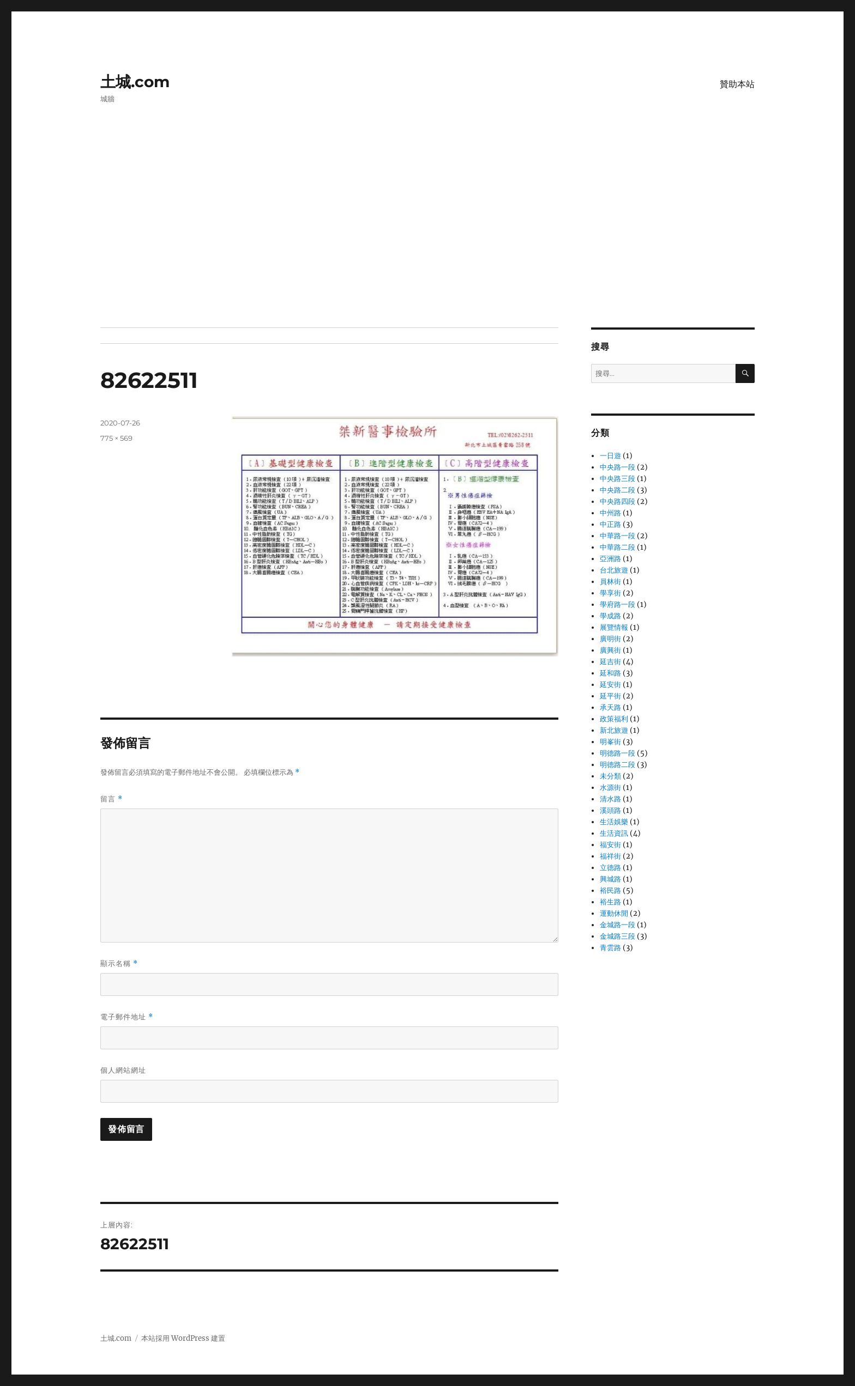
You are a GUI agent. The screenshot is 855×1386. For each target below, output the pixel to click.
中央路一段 (617, 467)
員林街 (610, 581)
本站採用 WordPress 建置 (183, 1338)
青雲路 (610, 947)
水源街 (610, 787)
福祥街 (610, 856)
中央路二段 (617, 490)
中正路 (610, 524)
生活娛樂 (614, 821)
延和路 (610, 673)
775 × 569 (116, 438)
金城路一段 (617, 924)
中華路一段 (617, 535)
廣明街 (610, 638)
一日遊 (610, 455)
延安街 (610, 684)
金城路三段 (617, 936)
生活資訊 (614, 833)
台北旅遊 (614, 570)
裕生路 (610, 902)
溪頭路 (610, 810)
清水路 (610, 799)
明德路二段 (617, 764)
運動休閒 (614, 913)
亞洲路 (610, 558)
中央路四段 (617, 501)
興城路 (610, 879)
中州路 (610, 513)
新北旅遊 (614, 730)
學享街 (610, 593)
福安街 (610, 844)
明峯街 (610, 741)
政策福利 (614, 719)
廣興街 (610, 650)
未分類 (610, 776)
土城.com (135, 81)
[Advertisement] (427, 247)
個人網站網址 (123, 1070)
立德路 (610, 867)
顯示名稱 (119, 963)
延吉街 (610, 661)
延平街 (610, 696)
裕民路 (610, 890)
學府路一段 (617, 604)
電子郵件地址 (126, 1017)
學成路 (610, 616)
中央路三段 (617, 478)
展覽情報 (614, 627)
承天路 (610, 707)
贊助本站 (737, 84)
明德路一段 (617, 753)
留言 (111, 799)
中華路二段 (617, 547)
